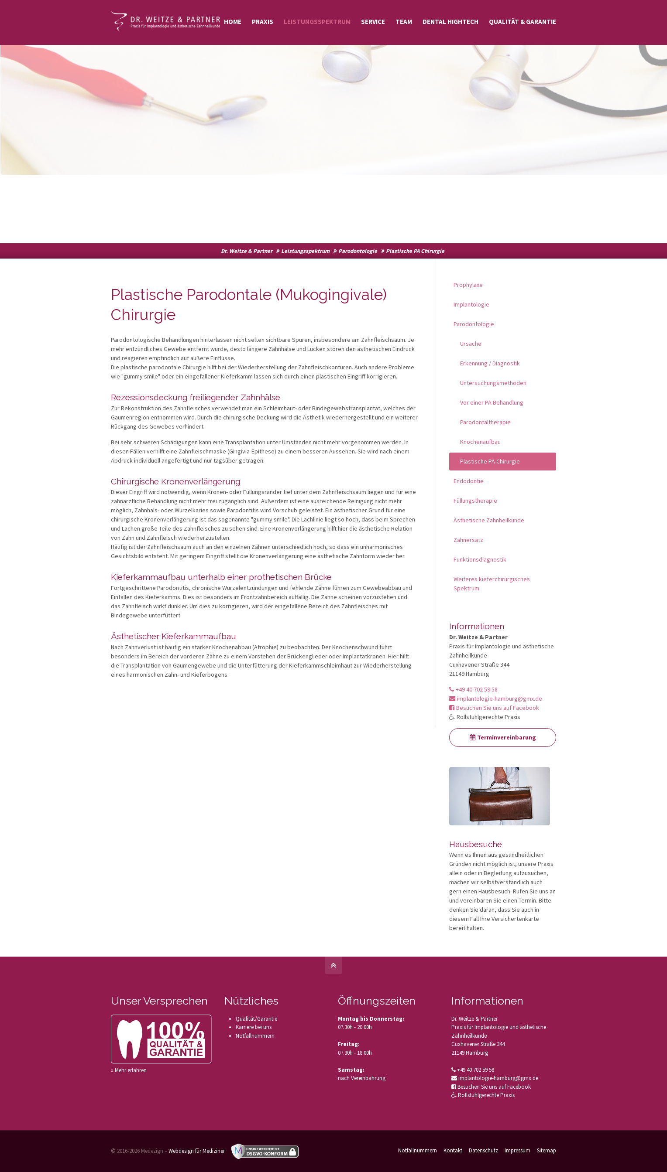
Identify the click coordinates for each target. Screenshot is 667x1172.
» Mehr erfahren (129, 1070)
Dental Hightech (450, 21)
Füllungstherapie (475, 500)
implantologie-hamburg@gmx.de (495, 698)
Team (403, 21)
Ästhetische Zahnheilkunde (489, 520)
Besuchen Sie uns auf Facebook (494, 708)
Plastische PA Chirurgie (490, 461)
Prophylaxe (468, 285)
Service (373, 21)
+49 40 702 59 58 (473, 689)
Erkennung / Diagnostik (490, 363)
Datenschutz (483, 1150)
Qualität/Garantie (256, 1018)
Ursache (470, 344)
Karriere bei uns (254, 1027)
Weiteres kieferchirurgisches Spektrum (492, 583)
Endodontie (469, 481)
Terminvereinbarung (503, 737)
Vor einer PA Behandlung (491, 402)
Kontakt (453, 1150)
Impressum (517, 1150)
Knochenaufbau (480, 442)
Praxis (262, 21)
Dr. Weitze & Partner (246, 251)
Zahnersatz (468, 540)
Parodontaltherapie (485, 422)
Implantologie (471, 304)
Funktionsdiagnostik (480, 559)
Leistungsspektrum (317, 21)
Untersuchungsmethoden (493, 383)
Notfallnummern (255, 1035)
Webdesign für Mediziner (196, 1151)
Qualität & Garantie (522, 21)
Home (232, 21)
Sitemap (546, 1150)
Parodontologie (357, 251)
